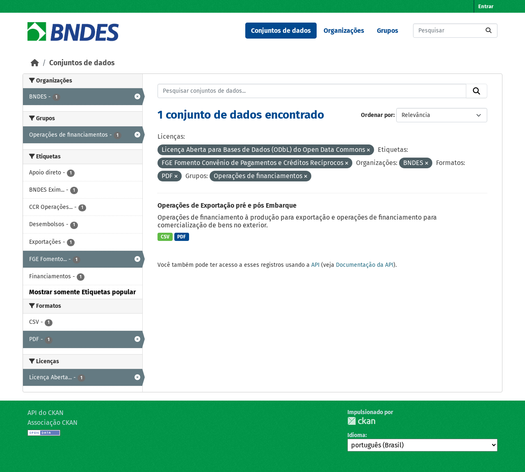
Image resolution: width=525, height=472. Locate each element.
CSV (165, 237)
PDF (181, 237)
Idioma (356, 435)
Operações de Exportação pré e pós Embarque (227, 205)
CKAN (361, 421)
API (315, 264)
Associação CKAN (52, 422)
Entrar (485, 6)
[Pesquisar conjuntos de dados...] (455, 30)
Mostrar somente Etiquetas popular (82, 292)
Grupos (387, 30)
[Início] (35, 63)
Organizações (344, 30)
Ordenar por (377, 115)
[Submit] (488, 30)
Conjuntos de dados (281, 30)
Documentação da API (364, 264)
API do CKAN (45, 413)
